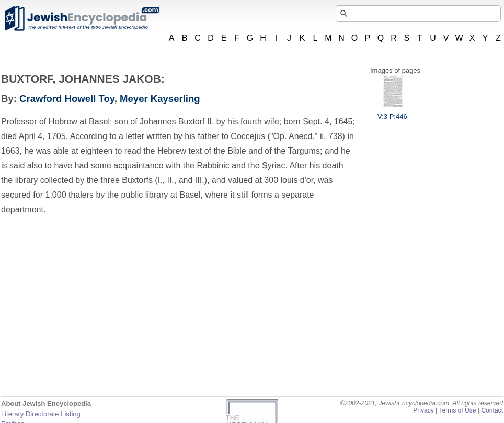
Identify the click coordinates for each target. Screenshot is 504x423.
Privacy (423, 410)
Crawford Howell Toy (66, 98)
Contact (492, 410)
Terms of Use (457, 410)
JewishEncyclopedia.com (81, 18)
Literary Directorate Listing (41, 414)
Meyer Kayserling (160, 98)
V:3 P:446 (392, 112)
